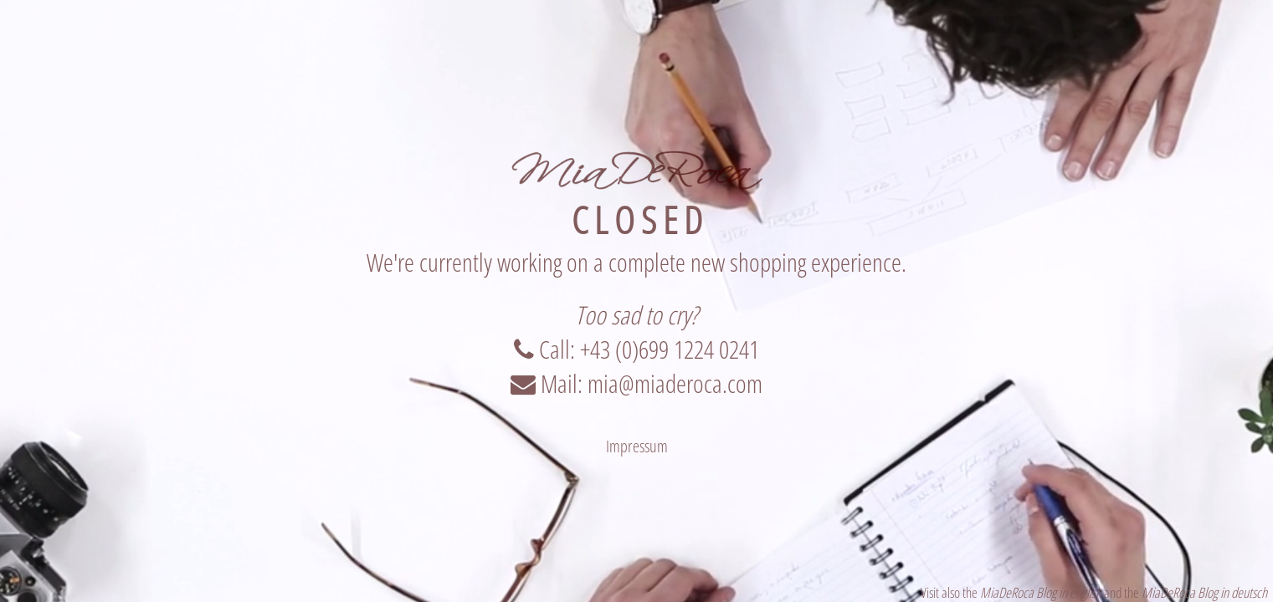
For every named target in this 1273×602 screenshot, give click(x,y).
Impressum (637, 446)
